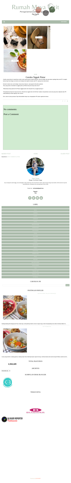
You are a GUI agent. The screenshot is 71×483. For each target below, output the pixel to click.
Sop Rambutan (47, 326)
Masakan (35, 245)
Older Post (65, 153)
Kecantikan (35, 224)
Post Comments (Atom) (14, 156)
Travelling (35, 274)
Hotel (35, 221)
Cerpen (35, 213)
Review (35, 259)
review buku (35, 262)
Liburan (35, 239)
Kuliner (35, 236)
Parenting (35, 253)
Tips (35, 268)
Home (36, 153)
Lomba (35, 242)
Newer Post (6, 153)
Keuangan (35, 230)
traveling (35, 271)
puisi (35, 256)
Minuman (35, 250)
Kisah (35, 233)
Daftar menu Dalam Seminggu (47, 293)
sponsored (35, 265)
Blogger (38, 478)
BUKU (35, 210)
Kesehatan (35, 227)
